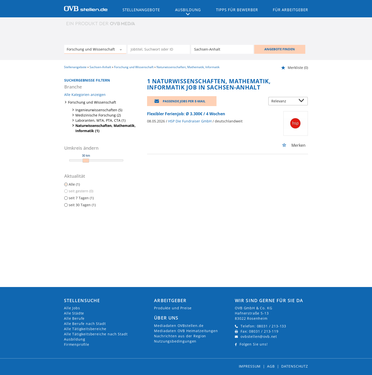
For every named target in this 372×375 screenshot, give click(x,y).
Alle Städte (74, 313)
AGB (271, 366)
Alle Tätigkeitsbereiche (85, 328)
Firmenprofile (76, 344)
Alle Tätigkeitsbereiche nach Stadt (96, 334)
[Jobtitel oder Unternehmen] (159, 49)
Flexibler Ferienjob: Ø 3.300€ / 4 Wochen (186, 113)
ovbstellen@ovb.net (259, 336)
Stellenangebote (141, 9)
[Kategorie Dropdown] (121, 50)
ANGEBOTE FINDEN (279, 49)
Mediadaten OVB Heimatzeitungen (186, 330)
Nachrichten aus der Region (180, 336)
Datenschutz (294, 366)
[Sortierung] (283, 101)
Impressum (250, 366)
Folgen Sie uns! (254, 344)
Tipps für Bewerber (237, 9)
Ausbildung (74, 339)
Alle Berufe (74, 318)
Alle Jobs (72, 308)
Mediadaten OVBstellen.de (178, 325)
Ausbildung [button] (188, 9)
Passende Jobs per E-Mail (184, 101)
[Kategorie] (90, 50)
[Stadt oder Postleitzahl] (222, 49)
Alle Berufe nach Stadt (85, 323)
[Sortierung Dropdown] (303, 101)
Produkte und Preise (173, 308)
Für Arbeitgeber (290, 9)
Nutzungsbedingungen (175, 341)
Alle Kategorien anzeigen (85, 94)
